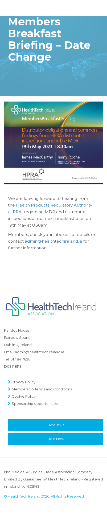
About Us (56, 425)
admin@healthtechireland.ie (53, 241)
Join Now (56, 439)
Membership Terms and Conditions (42, 389)
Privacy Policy (23, 382)
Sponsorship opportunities (34, 403)
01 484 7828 (20, 359)
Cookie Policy (24, 396)
